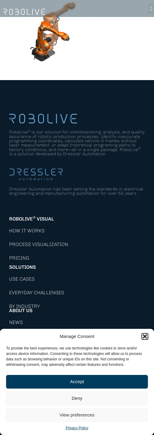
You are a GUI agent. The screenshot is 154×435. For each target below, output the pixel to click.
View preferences (77, 414)
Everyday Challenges (36, 292)
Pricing (19, 258)
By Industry (24, 306)
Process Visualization (38, 244)
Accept (77, 381)
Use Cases (22, 279)
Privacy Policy (77, 428)
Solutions (22, 267)
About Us (21, 310)
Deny (77, 398)
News (16, 322)
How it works (27, 231)
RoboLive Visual (31, 219)
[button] (145, 336)
